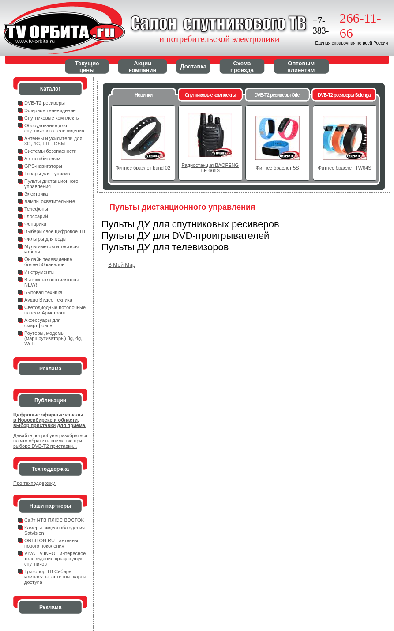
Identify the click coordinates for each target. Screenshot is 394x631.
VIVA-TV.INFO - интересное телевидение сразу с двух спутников (55, 559)
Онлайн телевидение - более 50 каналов (49, 262)
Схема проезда (242, 66)
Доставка (193, 66)
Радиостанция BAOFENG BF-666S (210, 167)
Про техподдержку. (34, 483)
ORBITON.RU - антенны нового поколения (51, 543)
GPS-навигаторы (43, 166)
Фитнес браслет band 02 (143, 167)
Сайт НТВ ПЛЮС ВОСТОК (54, 520)
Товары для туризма (47, 173)
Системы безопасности (50, 151)
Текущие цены (87, 66)
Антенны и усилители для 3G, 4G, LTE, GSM (53, 141)
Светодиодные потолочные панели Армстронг (55, 310)
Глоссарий (36, 216)
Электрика (36, 193)
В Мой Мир (121, 265)
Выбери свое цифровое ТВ (54, 231)
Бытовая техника (43, 292)
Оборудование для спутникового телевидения (54, 128)
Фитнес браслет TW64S (344, 167)
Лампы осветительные (49, 201)
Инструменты (39, 272)
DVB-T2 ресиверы (44, 103)
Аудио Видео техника (48, 299)
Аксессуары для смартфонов (42, 322)
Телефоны (36, 209)
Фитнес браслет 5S (277, 167)
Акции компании (143, 66)
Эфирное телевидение (50, 110)
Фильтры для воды (45, 239)
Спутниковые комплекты (52, 118)
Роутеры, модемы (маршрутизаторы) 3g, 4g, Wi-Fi (53, 338)
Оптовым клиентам (301, 66)
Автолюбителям (42, 158)
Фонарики (35, 224)
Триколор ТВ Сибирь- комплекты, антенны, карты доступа (55, 577)
